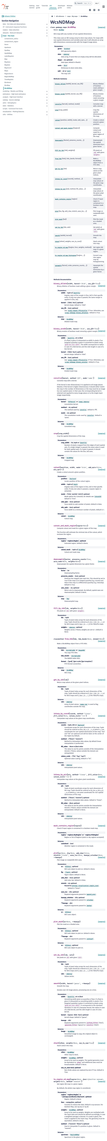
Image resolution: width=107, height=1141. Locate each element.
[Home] (30, 16)
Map (5, 63)
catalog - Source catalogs (11, 110)
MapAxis (7, 69)
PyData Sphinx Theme (93, 1136)
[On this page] (103, 6)
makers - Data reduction (11, 34)
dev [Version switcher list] (96, 3)
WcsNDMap (8, 92)
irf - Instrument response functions (11, 30)
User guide (38, 7)
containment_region (11, 46)
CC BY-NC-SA (17, 1134)
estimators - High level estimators (10, 101)
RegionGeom (8, 78)
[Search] (83, 3)
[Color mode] (90, 10)
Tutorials (45, 6)
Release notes (69, 7)
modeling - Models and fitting (10, 96)
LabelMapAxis (9, 60)
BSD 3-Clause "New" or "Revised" (48, 1136)
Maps (6, 75)
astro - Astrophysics (9, 113)
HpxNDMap (8, 57)
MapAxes (7, 66)
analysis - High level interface (9, 106)
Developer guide (61, 7)
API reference (53, 7)
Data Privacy (13, 1138)
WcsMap (7, 89)
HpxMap (7, 54)
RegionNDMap (9, 81)
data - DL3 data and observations (9, 25)
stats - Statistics (8, 116)
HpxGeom (7, 52)
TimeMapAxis (8, 84)
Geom (6, 49)
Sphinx (99, 1133)
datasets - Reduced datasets (12, 37)
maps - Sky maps (8, 40)
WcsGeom (7, 87)
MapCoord (7, 72)
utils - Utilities (7, 127)
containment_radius (11, 43)
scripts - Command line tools (12, 119)
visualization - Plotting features (10, 123)
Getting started (31, 7)
